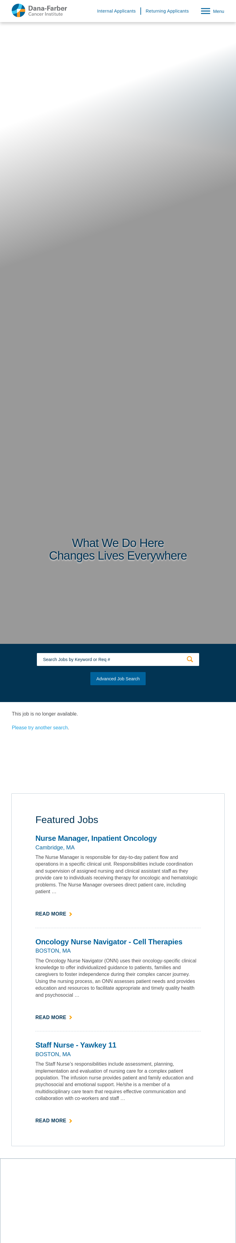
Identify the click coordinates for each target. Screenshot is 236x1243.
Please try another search (40, 727)
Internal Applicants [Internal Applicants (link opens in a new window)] (116, 11)
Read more (54, 913)
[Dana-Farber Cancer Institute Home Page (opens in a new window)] (39, 10)
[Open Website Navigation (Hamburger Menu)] (210, 10)
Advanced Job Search (118, 678)
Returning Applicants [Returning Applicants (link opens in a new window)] (167, 11)
